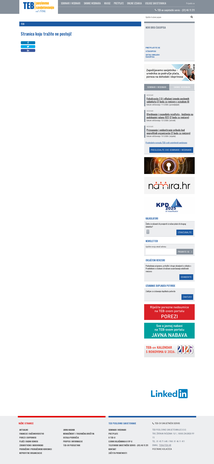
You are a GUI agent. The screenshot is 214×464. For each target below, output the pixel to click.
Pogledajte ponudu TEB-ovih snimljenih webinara (166, 142)
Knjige (107, 3)
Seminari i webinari (70, 3)
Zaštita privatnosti (117, 452)
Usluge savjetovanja (155, 3)
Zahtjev (187, 297)
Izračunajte (185, 232)
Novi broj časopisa (156, 27)
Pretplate (119, 3)
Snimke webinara (92, 3)
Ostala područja (71, 437)
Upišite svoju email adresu (156, 247)
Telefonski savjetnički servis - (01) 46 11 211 (128, 445)
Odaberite (186, 277)
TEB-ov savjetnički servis (166, 423)
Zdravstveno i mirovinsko (31, 445)
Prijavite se (190, 3)
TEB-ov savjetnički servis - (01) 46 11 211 (175, 10)
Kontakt (112, 449)
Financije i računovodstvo (31, 433)
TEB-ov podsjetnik (71, 445)
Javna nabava (69, 429)
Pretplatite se (153, 48)
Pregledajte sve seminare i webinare (171, 150)
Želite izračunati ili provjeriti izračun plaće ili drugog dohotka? (166, 225)
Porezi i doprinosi (27, 437)
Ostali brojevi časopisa (153, 56)
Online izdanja (134, 3)
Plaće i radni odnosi (28, 441)
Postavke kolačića (162, 449)
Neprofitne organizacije (30, 452)
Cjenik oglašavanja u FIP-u (120, 441)
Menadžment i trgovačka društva (78, 433)
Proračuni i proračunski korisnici (35, 449)
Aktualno (23, 429)
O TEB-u (111, 437)
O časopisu (151, 51)
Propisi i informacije (73, 441)
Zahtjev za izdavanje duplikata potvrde (160, 291)
